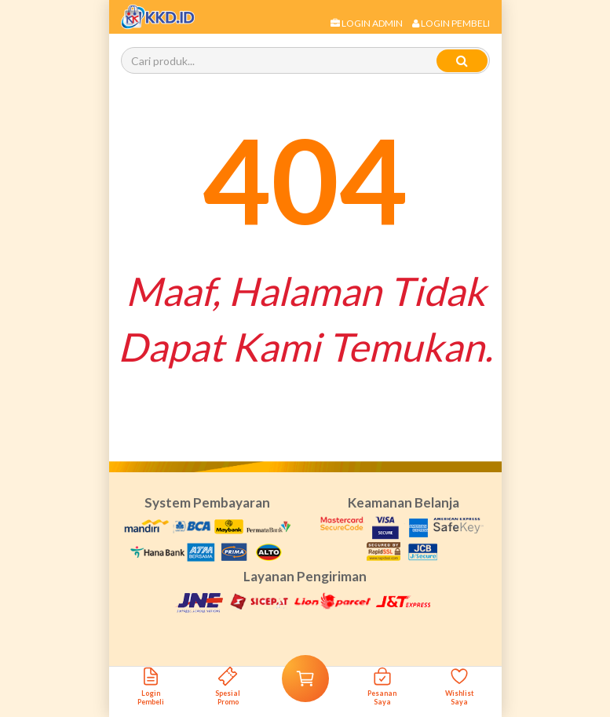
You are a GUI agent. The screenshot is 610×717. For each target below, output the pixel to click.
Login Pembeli (451, 23)
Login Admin (367, 23)
